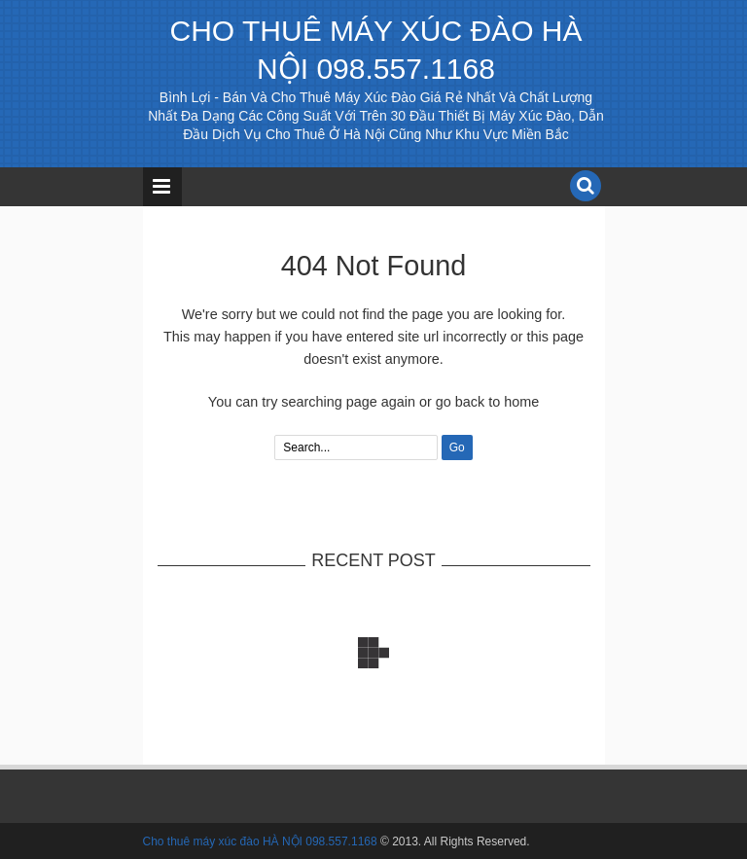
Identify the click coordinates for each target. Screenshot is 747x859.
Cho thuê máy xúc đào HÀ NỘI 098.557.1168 (260, 841)
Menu (162, 186)
